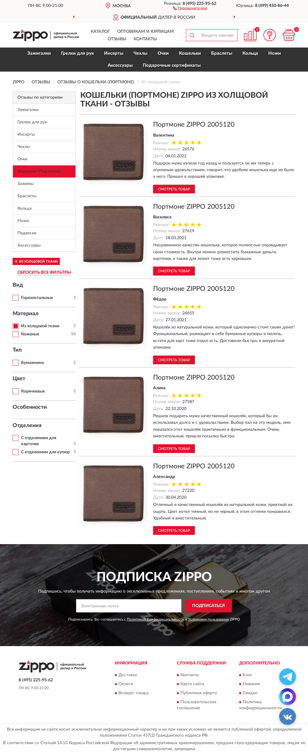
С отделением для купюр (45, 452)
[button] (190, 8)
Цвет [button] (19, 378)
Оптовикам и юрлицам (145, 31)
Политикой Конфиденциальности (155, 619)
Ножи (274, 53)
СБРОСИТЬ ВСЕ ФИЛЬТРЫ (44, 272)
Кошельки (190, 53)
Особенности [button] (30, 407)
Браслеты (221, 53)
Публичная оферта (198, 693)
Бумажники (32, 363)
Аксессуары (120, 65)
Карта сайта (192, 684)
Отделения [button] (27, 425)
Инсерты (113, 53)
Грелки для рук (77, 53)
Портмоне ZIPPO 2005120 (194, 124)
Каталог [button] (100, 31)
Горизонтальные (37, 298)
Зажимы (25, 184)
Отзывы (117, 39)
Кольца (250, 53)
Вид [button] (18, 285)
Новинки (251, 684)
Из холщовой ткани (40, 326)
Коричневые (33, 391)
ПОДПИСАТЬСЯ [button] (208, 606)
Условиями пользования (208, 619)
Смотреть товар (174, 189)
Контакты (145, 39)
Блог (247, 675)
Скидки (250, 693)
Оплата (126, 684)
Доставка (128, 675)
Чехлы (140, 53)
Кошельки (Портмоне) (38, 171)
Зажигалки (39, 53)
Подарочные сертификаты (172, 65)
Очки (163, 53)
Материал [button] (25, 313)
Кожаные (30, 334)
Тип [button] (17, 350)
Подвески (26, 233)
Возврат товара (134, 693)
